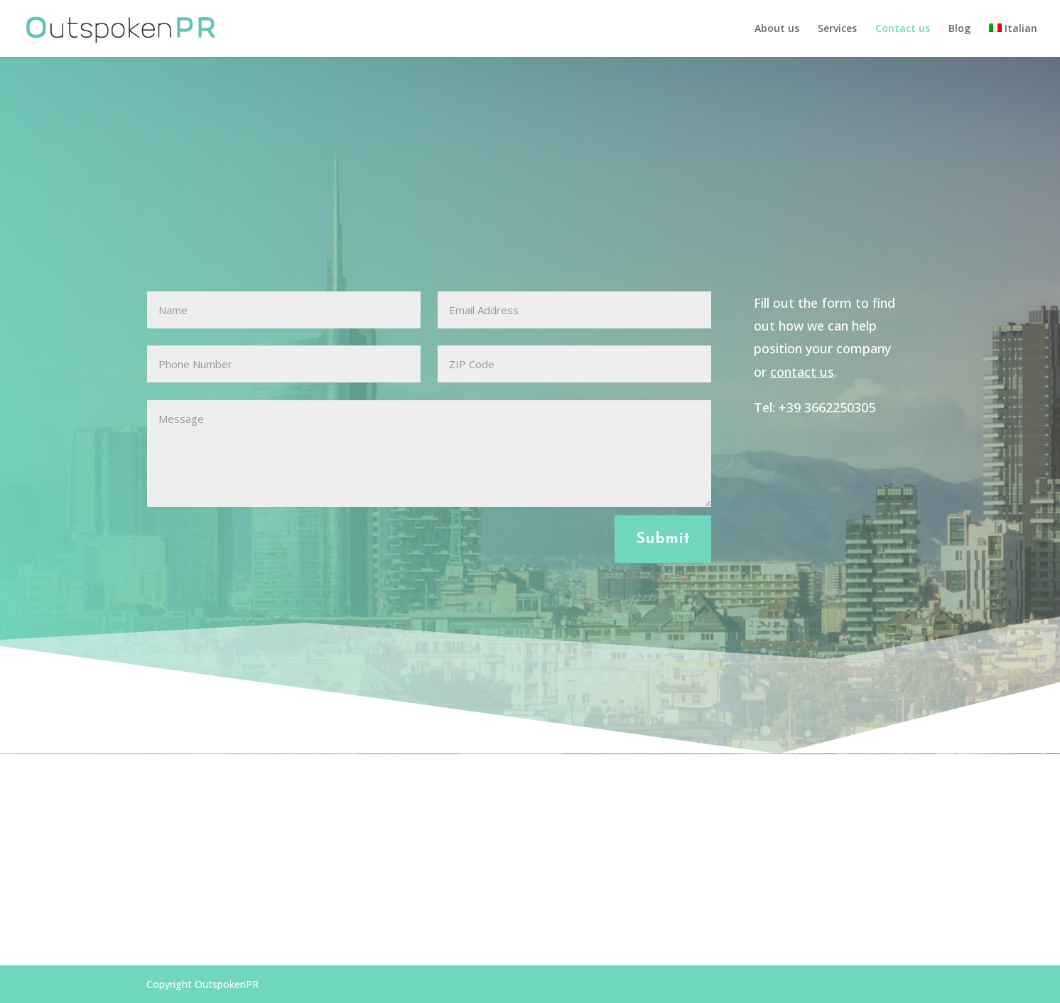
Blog (959, 29)
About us (777, 29)
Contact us (902, 29)
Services (837, 29)
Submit (663, 539)
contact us (802, 371)
